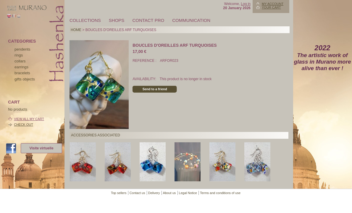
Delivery (154, 193)
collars (20, 61)
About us (169, 193)
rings (18, 55)
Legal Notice (188, 193)
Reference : (145, 61)
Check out (23, 124)
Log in (246, 4)
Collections (85, 20)
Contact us (137, 193)
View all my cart (29, 119)
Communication (191, 20)
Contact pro (148, 20)
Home (76, 30)
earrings (21, 67)
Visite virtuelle (41, 148)
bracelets (22, 73)
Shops (117, 20)
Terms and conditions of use (220, 193)
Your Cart (271, 7)
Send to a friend (155, 89)
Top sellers (119, 193)
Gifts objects (24, 79)
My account (272, 4)
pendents (22, 49)
